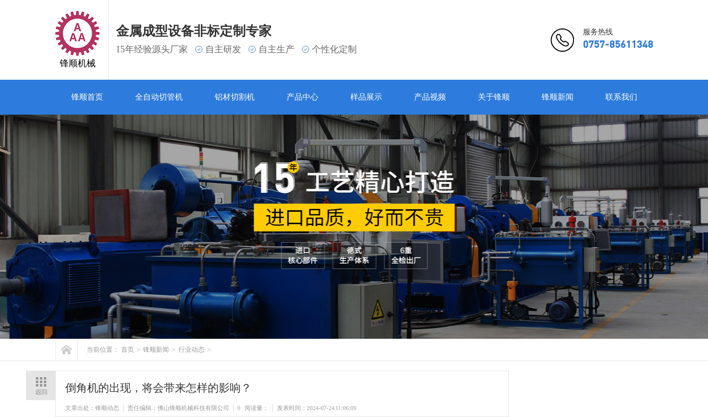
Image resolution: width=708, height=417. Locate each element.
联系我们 (621, 97)
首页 (127, 349)
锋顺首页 (87, 97)
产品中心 (302, 97)
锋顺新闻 (557, 97)
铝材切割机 (235, 97)
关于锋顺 (494, 97)
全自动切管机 (159, 97)
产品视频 (430, 97)
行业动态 (191, 349)
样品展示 (366, 97)
